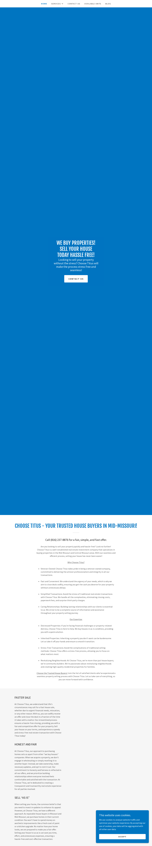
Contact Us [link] (74, 4)
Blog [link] (108, 4)
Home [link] (44, 4)
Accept (122, 836)
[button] (57, 3)
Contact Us (76, 278)
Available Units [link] (92, 4)
